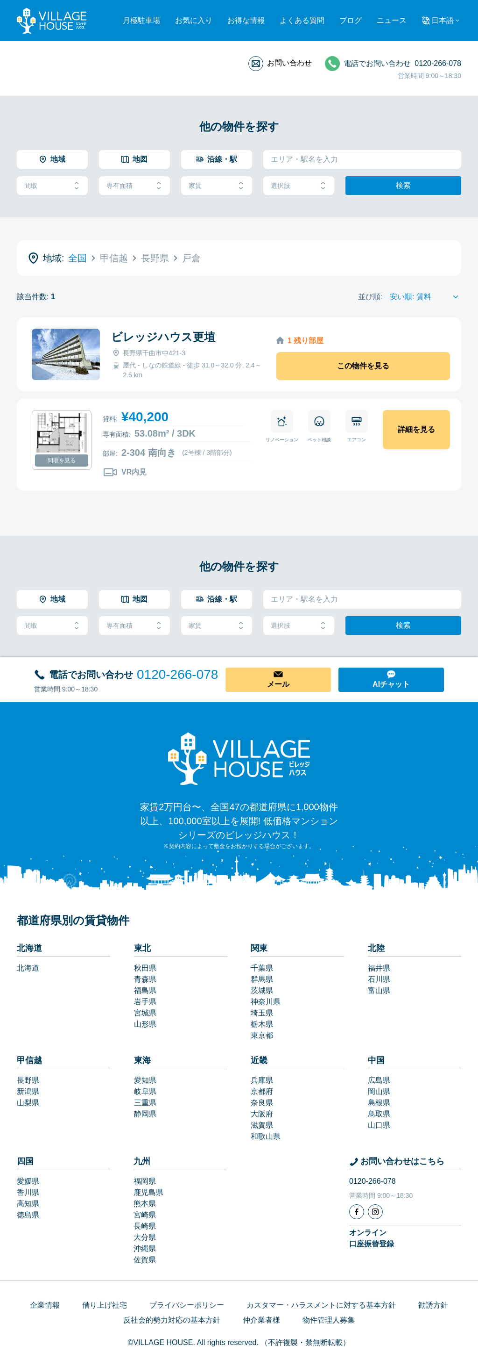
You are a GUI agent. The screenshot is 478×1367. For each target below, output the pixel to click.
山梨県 (28, 1103)
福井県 (379, 968)
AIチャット (391, 684)
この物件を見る (363, 366)
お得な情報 (246, 20)
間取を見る (62, 460)
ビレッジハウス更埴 (163, 337)
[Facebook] (356, 1211)
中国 (376, 1060)
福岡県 (145, 1181)
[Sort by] (425, 296)
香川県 (28, 1192)
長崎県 (145, 1226)
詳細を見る (416, 429)
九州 (142, 1161)
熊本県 (145, 1204)
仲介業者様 (261, 1320)
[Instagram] (375, 1211)
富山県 (379, 990)
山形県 (145, 1024)
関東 (259, 948)
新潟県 (28, 1091)
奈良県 (262, 1103)
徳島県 (28, 1215)
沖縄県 (145, 1248)
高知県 (28, 1204)
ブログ (350, 20)
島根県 (379, 1103)
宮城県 (145, 1013)
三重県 (145, 1103)
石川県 (379, 979)
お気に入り (193, 20)
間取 (52, 186)
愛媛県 (28, 1181)
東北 (142, 948)
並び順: (370, 297)
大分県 (145, 1237)
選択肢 (299, 186)
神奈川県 (266, 1002)
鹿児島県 (148, 1192)
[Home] (239, 758)
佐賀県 (145, 1260)
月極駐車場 (141, 20)
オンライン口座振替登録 (371, 1238)
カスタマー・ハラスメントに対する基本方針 (321, 1305)
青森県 (145, 979)
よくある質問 (302, 20)
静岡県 (145, 1114)
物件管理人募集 (328, 1320)
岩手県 (145, 1002)
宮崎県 (145, 1215)
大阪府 (262, 1114)
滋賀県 (262, 1125)
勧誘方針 (433, 1305)
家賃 (217, 186)
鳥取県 (379, 1114)
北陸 (376, 948)
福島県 (145, 990)
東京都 (262, 1035)
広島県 (379, 1080)
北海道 (29, 948)
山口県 (379, 1125)
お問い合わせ (289, 63)
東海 (142, 1060)
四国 (25, 1161)
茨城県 (262, 990)
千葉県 (262, 968)
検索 (403, 185)
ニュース (392, 20)
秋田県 (145, 968)
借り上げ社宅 (104, 1305)
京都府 (262, 1091)
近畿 (259, 1060)
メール (278, 684)
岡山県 (379, 1091)
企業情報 (45, 1305)
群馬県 (262, 979)
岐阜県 (145, 1091)
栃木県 (262, 1024)
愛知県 (145, 1080)
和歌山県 (266, 1136)
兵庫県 (262, 1080)
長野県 (28, 1080)
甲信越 (29, 1060)
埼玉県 (262, 1013)
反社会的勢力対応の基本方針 (171, 1320)
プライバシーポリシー (186, 1305)
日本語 (442, 20)
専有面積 (134, 186)
